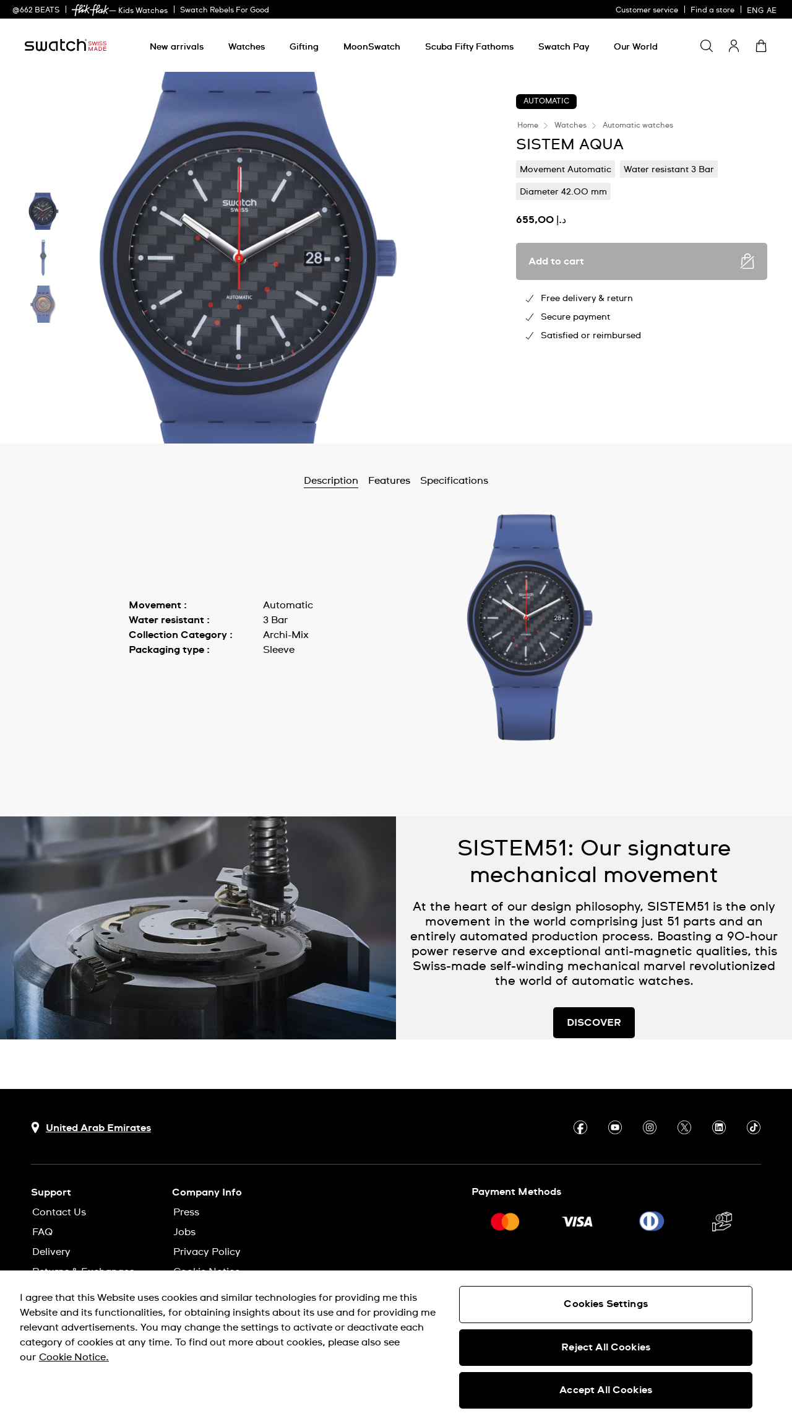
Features (389, 481)
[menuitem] (176, 45)
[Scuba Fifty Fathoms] (469, 47)
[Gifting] (304, 47)
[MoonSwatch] (371, 47)
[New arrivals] (177, 47)
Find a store (712, 10)
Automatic (546, 101)
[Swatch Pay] (563, 47)
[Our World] (636, 47)
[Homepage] (65, 45)
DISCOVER (594, 1023)
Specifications (454, 481)
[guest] (734, 46)
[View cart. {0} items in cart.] (761, 46)
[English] (763, 9)
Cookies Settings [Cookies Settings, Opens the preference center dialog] (606, 1304)
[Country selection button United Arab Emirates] (91, 1128)
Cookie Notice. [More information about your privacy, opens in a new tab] (74, 1357)
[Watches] (246, 47)
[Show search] (706, 46)
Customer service (647, 10)
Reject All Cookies (605, 1347)
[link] (90, 10)
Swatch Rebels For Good (224, 10)
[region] (396, 1345)
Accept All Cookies (605, 1390)
